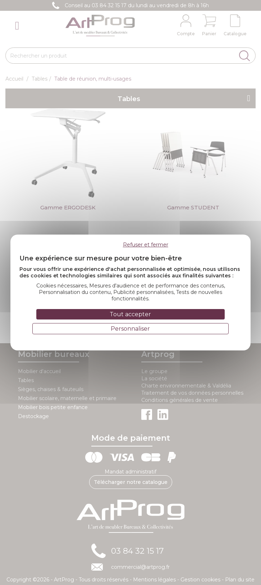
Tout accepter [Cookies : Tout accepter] (130, 314)
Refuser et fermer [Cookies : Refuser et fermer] (145, 244)
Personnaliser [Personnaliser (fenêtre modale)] (130, 328)
